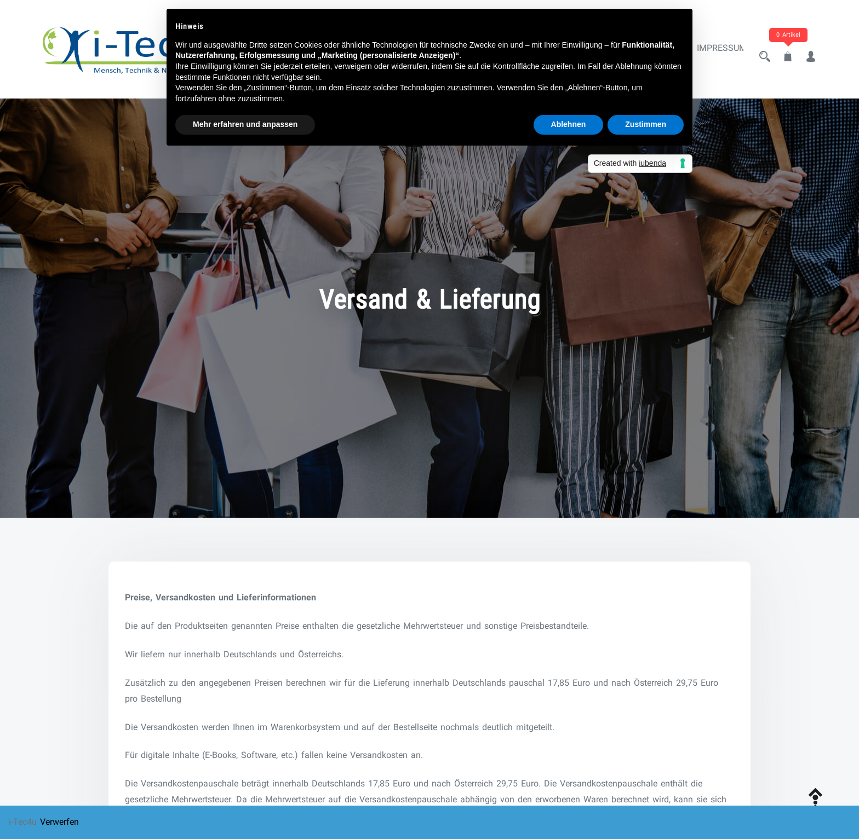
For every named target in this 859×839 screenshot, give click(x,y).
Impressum (712, 50)
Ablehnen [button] (568, 124)
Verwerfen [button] (59, 822)
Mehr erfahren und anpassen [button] (245, 124)
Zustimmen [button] (645, 124)
